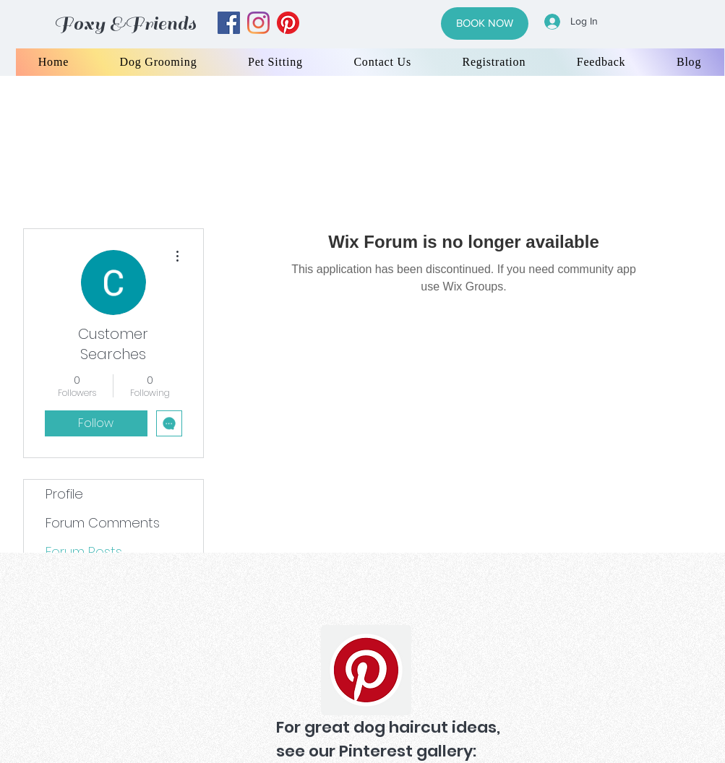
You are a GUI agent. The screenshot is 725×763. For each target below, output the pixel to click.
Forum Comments (103, 523)
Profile (64, 494)
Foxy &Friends (125, 23)
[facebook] (229, 23)
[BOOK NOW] (484, 23)
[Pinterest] (366, 670)
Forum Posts (84, 552)
